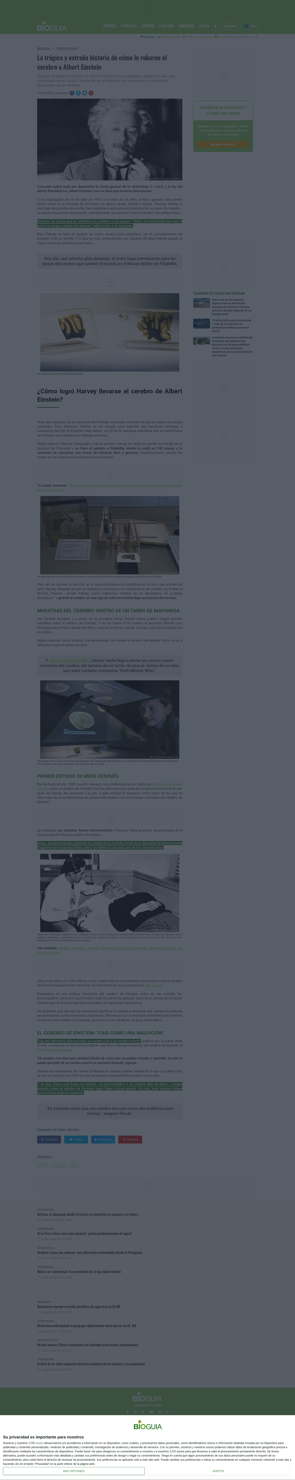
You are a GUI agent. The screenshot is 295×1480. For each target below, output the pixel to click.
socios (39, 1443)
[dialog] (147, 1447)
